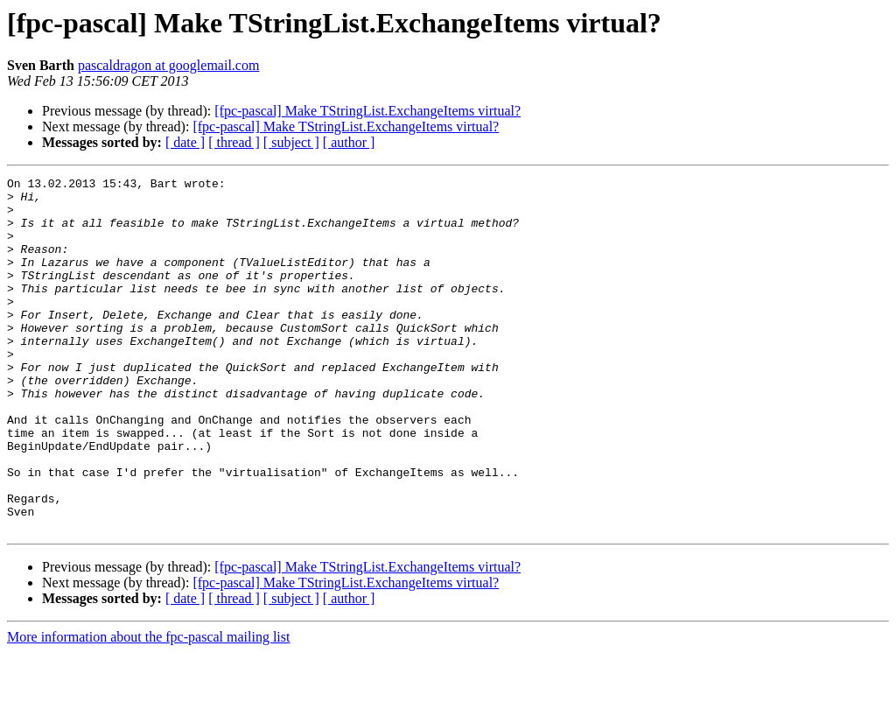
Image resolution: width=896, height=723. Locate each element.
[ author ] (349, 142)
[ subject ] (291, 142)
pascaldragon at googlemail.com (168, 65)
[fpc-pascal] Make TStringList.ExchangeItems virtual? (367, 110)
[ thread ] (234, 142)
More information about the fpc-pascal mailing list (148, 707)
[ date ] (185, 142)
